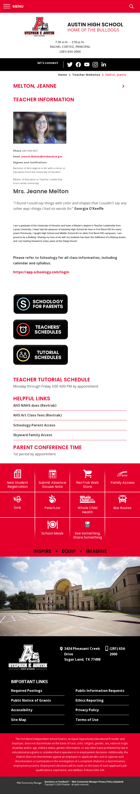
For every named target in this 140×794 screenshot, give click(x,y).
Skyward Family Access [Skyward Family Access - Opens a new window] (32, 435)
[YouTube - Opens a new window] (87, 64)
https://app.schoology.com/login (41, 272)
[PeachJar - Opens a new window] (52, 502)
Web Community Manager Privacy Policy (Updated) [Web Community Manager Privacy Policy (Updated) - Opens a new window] (97, 782)
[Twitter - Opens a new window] (70, 64)
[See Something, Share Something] (87, 530)
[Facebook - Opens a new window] (78, 64)
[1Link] (17, 502)
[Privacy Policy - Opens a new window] (102, 710)
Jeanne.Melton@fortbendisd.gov (41, 156)
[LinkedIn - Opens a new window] (104, 64)
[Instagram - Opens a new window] (95, 64)
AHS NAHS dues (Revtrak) (34, 405)
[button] (13, 6)
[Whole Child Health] (87, 504)
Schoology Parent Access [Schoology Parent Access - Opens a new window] (34, 425)
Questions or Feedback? (56, 782)
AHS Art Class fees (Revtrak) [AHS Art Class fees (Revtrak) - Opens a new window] (37, 415)
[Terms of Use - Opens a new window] (102, 720)
